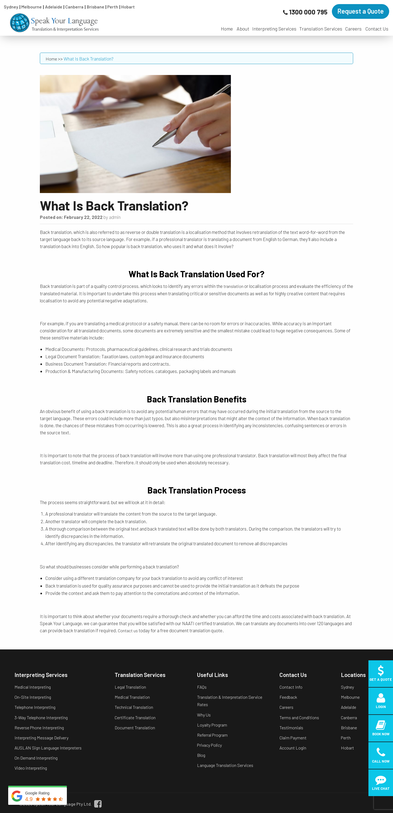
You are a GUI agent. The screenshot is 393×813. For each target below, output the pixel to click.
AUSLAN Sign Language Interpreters (48, 747)
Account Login (292, 747)
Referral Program (212, 734)
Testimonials (291, 727)
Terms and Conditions (299, 717)
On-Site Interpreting (32, 697)
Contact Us (376, 29)
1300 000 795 (308, 12)
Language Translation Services (225, 765)
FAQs (202, 686)
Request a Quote (360, 11)
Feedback (288, 697)
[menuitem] (227, 26)
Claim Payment (292, 737)
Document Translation (135, 727)
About (243, 29)
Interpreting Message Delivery (41, 737)
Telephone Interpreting (34, 707)
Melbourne (31, 6)
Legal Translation (130, 686)
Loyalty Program (212, 724)
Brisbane (95, 6)
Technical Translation (134, 707)
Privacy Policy (209, 745)
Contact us (128, 630)
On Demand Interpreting (36, 757)
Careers (353, 29)
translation (233, 286)
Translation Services (320, 29)
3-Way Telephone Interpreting (41, 717)
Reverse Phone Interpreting (39, 727)
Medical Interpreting (32, 686)
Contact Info (290, 686)
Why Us (204, 714)
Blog (201, 755)
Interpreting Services (274, 29)
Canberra (74, 6)
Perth (112, 6)
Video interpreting (30, 767)
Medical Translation (132, 697)
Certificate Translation (135, 717)
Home (227, 29)
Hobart (128, 6)
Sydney (11, 6)
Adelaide (53, 6)
